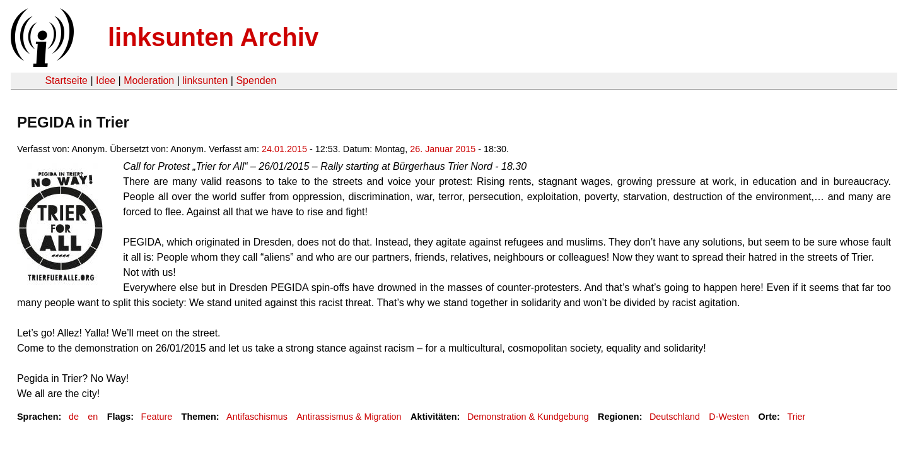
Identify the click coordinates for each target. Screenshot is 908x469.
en (93, 417)
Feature (157, 417)
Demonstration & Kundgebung (528, 417)
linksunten (205, 80)
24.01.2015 (284, 149)
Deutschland (674, 417)
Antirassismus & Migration (348, 417)
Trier (796, 417)
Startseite (66, 80)
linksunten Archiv (213, 37)
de (74, 417)
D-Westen (729, 417)
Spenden (256, 80)
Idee (105, 80)
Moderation (149, 80)
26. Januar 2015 (442, 149)
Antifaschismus (257, 417)
